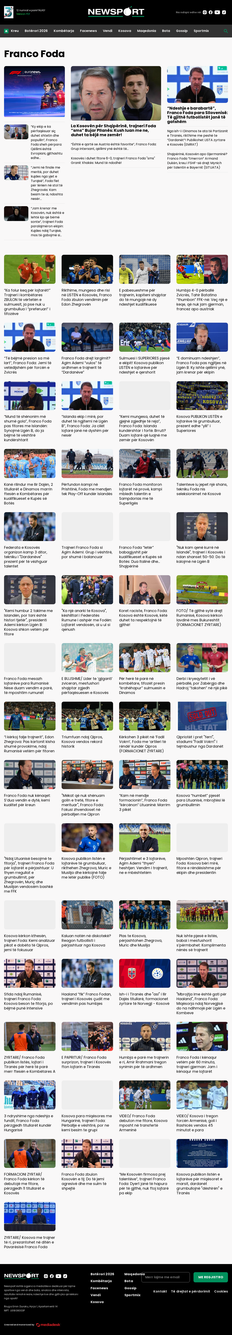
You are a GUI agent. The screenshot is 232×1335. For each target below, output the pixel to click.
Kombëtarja (64, 30)
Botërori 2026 (36, 30)
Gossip (182, 30)
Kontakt (160, 1291)
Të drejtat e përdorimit (190, 1291)
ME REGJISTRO (210, 1277)
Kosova (124, 30)
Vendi (107, 30)
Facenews (88, 30)
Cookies (221, 1291)
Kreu (15, 30)
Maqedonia (146, 30)
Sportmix (201, 30)
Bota (166, 30)
